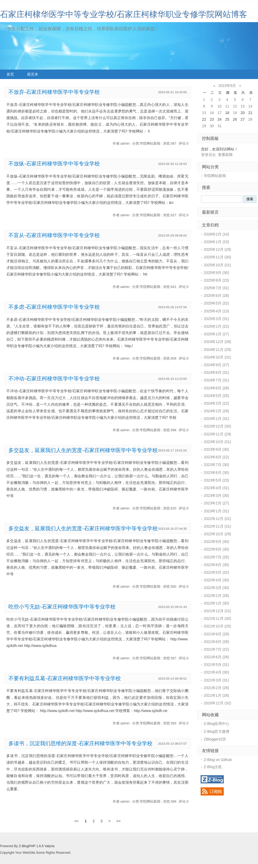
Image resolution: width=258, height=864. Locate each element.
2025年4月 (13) (216, 311)
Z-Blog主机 (213, 767)
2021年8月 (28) (216, 642)
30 (212, 126)
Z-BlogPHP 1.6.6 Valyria (36, 846)
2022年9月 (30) (216, 541)
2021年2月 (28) (216, 688)
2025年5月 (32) (216, 303)
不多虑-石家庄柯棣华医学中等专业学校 (54, 307)
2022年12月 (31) (217, 519)
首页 (10, 74)
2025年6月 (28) (216, 295)
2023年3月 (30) (216, 495)
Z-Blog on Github (218, 760)
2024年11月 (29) (217, 349)
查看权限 (225, 155)
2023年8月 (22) (216, 457)
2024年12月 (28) (217, 342)
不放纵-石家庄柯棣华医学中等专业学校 (54, 163)
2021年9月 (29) (216, 634)
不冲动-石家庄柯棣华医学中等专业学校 (54, 378)
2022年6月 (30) (216, 565)
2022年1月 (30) (216, 603)
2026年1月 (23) (216, 242)
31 (219, 126)
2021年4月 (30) (216, 672)
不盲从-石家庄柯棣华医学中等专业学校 (54, 235)
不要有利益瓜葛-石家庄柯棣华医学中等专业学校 (64, 678)
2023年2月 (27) (216, 503)
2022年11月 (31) (217, 526)
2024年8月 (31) (216, 372)
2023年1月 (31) (216, 511)
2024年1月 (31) (216, 418)
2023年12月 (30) (217, 426)
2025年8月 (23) (216, 280)
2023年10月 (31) (217, 442)
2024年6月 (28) (216, 388)
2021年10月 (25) (217, 626)
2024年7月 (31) (216, 380)
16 (212, 113)
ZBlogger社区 (215, 739)
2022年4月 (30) (216, 580)
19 (235, 113)
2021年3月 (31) (216, 680)
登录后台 (208, 155)
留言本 (32, 74)
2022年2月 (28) (216, 595)
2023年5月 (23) (216, 480)
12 (235, 106)
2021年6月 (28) (216, 657)
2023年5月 (227, 86)
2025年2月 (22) (216, 326)
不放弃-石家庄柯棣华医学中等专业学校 (54, 92)
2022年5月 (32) (216, 572)
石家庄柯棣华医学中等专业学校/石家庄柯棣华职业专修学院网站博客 (123, 14)
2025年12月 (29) (217, 249)
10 (219, 106)
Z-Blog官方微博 (216, 731)
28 (250, 119)
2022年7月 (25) (216, 557)
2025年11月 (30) (217, 257)
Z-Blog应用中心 (216, 723)
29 (204, 126)
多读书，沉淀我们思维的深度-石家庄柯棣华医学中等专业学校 (80, 743)
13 (243, 106)
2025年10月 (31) (217, 265)
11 (227, 106)
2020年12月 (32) (217, 703)
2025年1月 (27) (216, 334)
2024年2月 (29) (216, 411)
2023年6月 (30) (216, 472)
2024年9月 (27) (216, 365)
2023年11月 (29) (217, 434)
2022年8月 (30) (216, 549)
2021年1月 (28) (216, 695)
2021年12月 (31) (217, 611)
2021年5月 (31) (216, 664)
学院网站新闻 (215, 176)
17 (219, 113)
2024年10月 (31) (217, 357)
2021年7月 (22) (216, 649)
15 (204, 113)
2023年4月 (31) (216, 488)
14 (250, 106)
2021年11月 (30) (217, 618)
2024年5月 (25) (216, 396)
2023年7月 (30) (216, 465)
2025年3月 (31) (216, 319)
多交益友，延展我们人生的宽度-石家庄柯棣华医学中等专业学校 (83, 450)
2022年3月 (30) (216, 588)
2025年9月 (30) (216, 273)
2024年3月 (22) (216, 403)
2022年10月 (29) (217, 534)
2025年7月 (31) (216, 288)
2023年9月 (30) (216, 449)
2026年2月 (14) (216, 234)
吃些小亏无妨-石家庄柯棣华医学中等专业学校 (62, 607)
